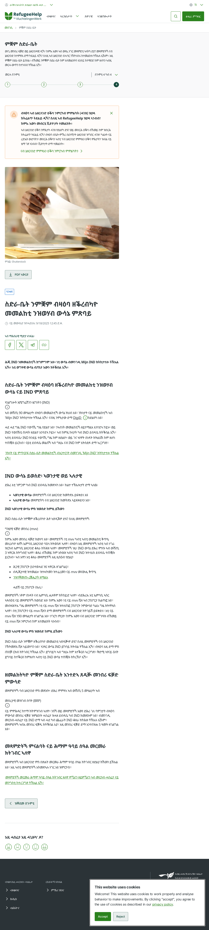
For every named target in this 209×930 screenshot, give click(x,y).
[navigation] (70, 16)
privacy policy (162, 904)
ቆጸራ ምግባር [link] (193, 16)
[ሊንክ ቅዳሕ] (44, 345)
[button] (111, 113)
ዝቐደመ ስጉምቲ (21, 803)
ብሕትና (11, 907)
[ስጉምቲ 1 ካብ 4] (7, 84)
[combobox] (29, 4)
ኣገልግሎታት (104, 16)
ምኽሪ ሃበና (54, 890)
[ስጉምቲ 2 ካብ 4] (43, 84)
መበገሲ (9, 28)
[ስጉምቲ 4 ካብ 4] (116, 84)
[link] (23, 16)
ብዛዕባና (51, 16)
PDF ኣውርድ (18, 274)
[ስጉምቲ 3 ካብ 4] (80, 84)
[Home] (23, 16)
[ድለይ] (176, 16)
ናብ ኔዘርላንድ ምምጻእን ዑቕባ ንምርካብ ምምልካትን (52, 151)
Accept (103, 916)
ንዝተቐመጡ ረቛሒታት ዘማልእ (33, 577)
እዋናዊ (89, 16)
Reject (120, 916)
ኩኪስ (10, 898)
